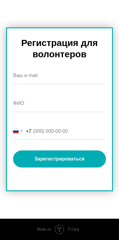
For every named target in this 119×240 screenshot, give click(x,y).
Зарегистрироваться (59, 158)
